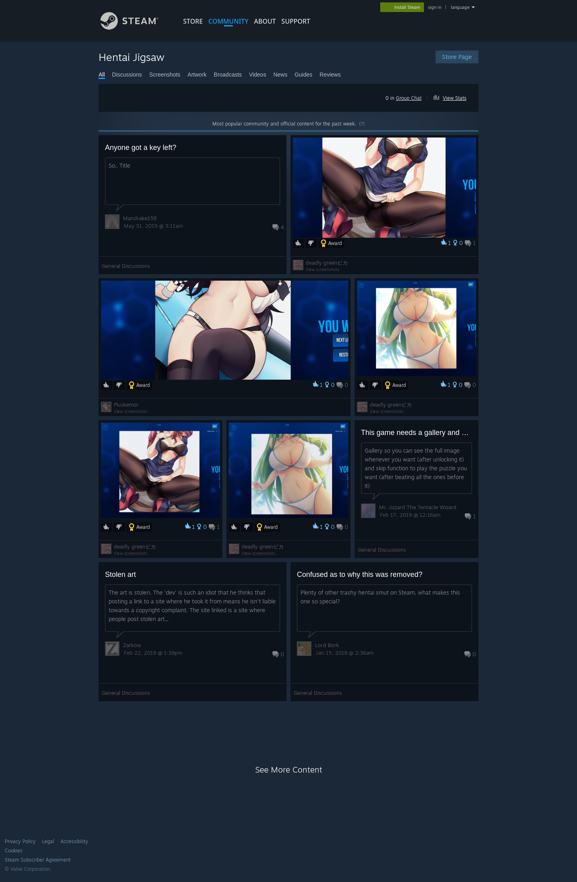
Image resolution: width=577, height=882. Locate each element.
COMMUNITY (228, 21)
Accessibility (74, 841)
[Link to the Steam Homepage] (135, 27)
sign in (434, 7)
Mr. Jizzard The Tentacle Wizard (417, 507)
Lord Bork (327, 645)
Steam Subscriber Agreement (38, 860)
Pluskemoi (126, 404)
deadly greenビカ (327, 262)
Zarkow (132, 645)
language (460, 7)
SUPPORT (295, 21)
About (265, 21)
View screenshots (322, 269)
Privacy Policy (20, 841)
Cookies (13, 851)
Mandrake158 (140, 218)
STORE (193, 21)
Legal (48, 841)
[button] (453, 96)
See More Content (288, 770)
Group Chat (409, 98)
